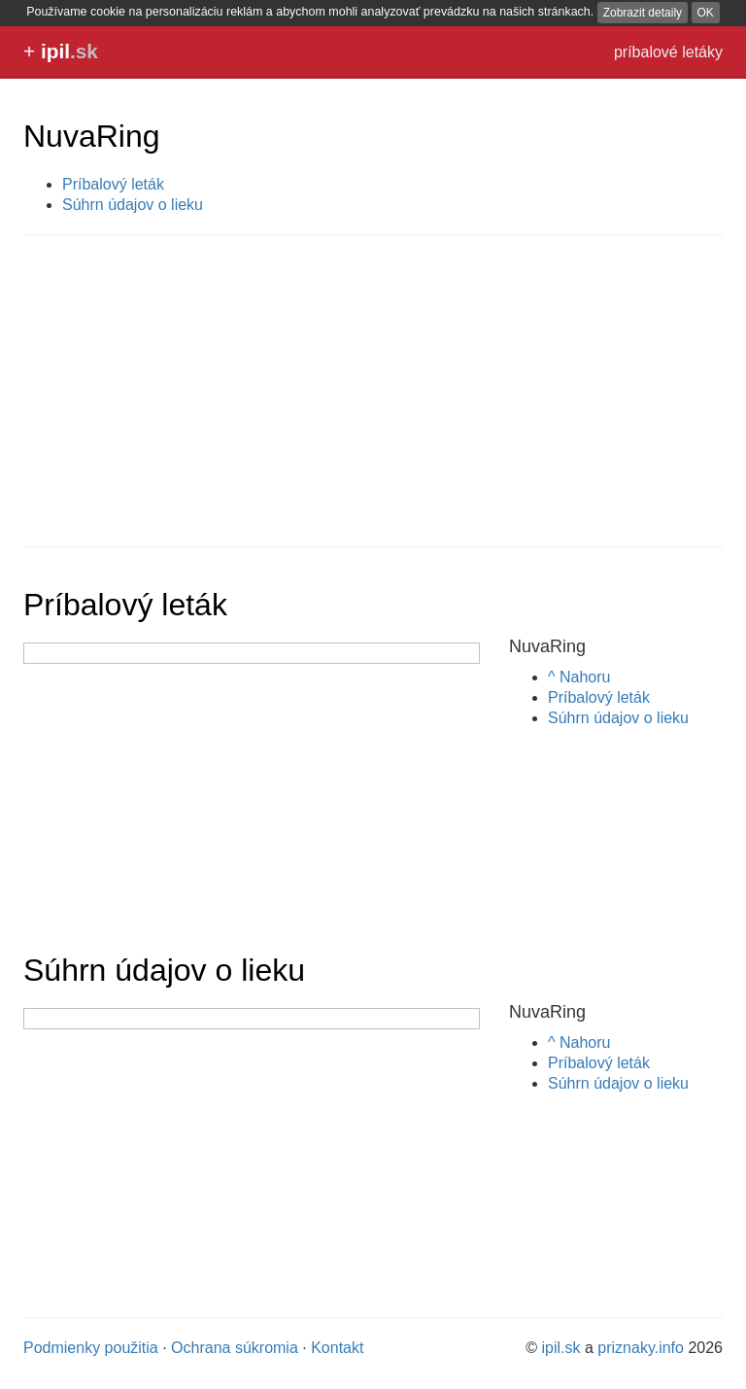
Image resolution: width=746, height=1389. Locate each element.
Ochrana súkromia (234, 1347)
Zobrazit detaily (642, 12)
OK (705, 12)
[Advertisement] (373, 391)
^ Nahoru (579, 677)
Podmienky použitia (90, 1347)
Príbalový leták (113, 184)
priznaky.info (640, 1347)
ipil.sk (561, 1347)
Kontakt (337, 1347)
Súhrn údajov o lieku (132, 204)
